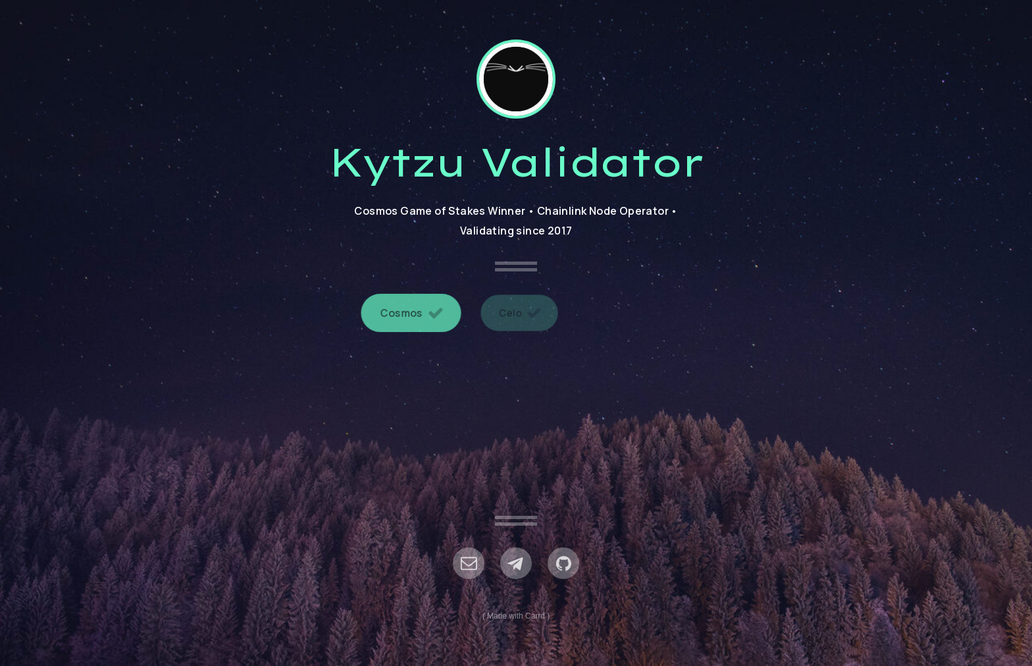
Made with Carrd (516, 616)
